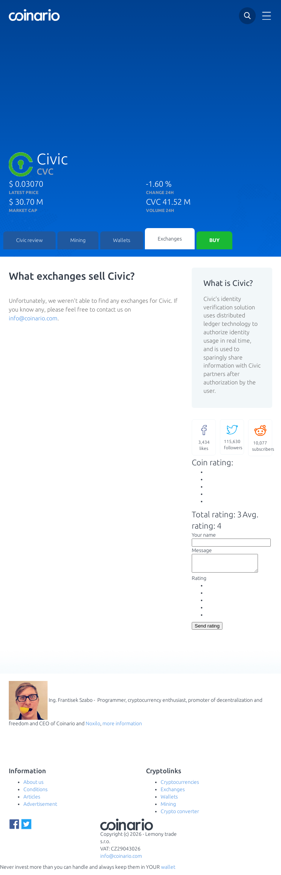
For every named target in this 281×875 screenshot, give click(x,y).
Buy (214, 241)
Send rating (207, 630)
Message (202, 551)
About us (33, 786)
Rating (199, 582)
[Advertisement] (140, 84)
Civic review (29, 241)
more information (122, 728)
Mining (78, 241)
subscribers (262, 438)
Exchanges (170, 239)
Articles (31, 801)
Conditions (35, 794)
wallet (168, 871)
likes (204, 437)
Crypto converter (180, 816)
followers (233, 437)
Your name (204, 536)
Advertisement (40, 808)
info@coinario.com (33, 319)
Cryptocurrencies (180, 786)
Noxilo (93, 728)
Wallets (121, 241)
